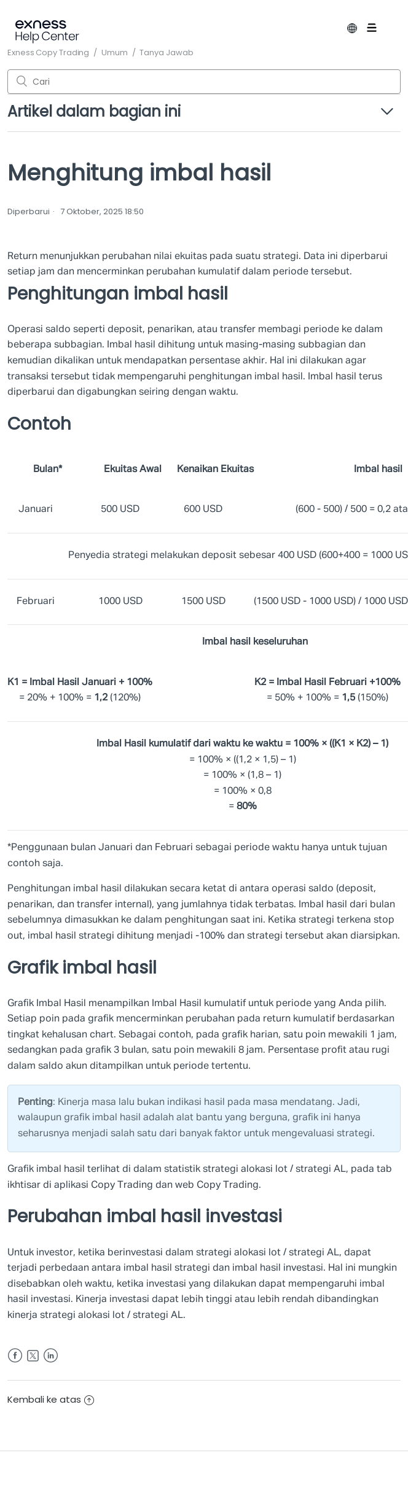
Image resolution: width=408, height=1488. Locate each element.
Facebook (15, 1355)
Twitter (33, 1355)
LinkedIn (50, 1355)
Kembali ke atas (50, 1399)
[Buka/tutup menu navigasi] (380, 30)
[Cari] (204, 81)
